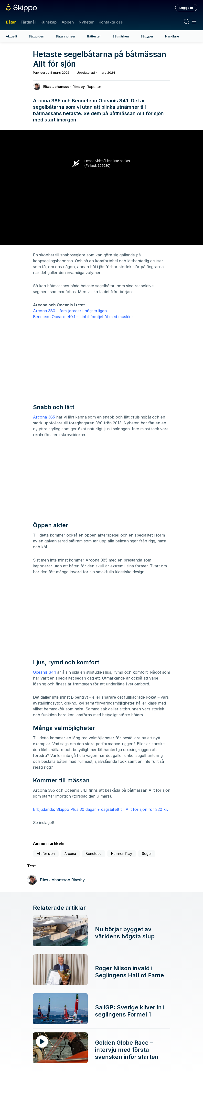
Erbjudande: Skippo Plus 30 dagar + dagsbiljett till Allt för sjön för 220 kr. (100, 809)
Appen (68, 22)
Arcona (70, 853)
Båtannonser (65, 36)
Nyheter (86, 22)
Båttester (94, 36)
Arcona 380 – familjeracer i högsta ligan (70, 310)
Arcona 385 (44, 417)
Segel (146, 853)
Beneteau (93, 853)
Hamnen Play (121, 853)
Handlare (172, 36)
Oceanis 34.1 (44, 672)
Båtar (11, 22)
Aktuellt (11, 36)
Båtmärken (121, 36)
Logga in (186, 8)
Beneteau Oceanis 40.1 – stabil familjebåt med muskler (83, 316)
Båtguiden (36, 36)
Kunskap (49, 22)
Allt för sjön (46, 853)
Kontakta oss (110, 22)
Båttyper (147, 36)
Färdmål (28, 22)
